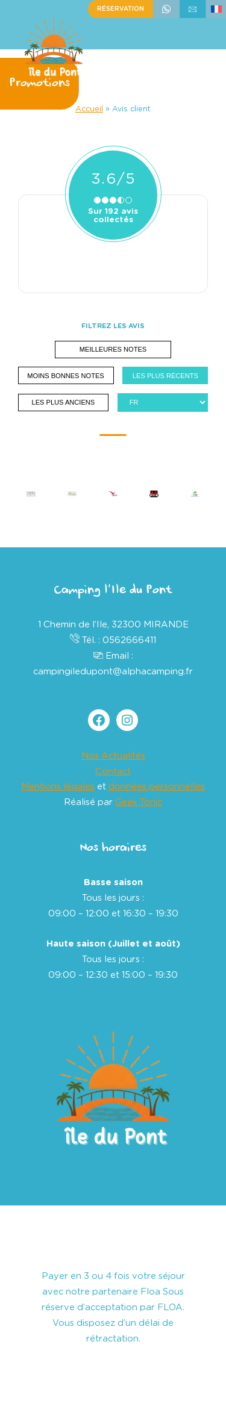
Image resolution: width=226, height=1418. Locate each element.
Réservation (120, 9)
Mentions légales (58, 786)
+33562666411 (166, 9)
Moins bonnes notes (65, 375)
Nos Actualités (113, 755)
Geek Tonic (138, 802)
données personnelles (156, 786)
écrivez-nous (193, 9)
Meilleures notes (113, 349)
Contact (113, 771)
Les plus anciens (63, 402)
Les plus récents (165, 375)
